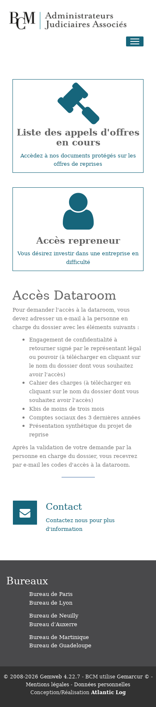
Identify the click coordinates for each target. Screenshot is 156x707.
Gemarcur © (133, 676)
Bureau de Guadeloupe (60, 645)
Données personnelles (102, 684)
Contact (64, 506)
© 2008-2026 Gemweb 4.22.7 (41, 676)
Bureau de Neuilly (53, 615)
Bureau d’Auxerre (53, 623)
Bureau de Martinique (59, 636)
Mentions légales (47, 684)
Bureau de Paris (51, 593)
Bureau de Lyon (50, 602)
